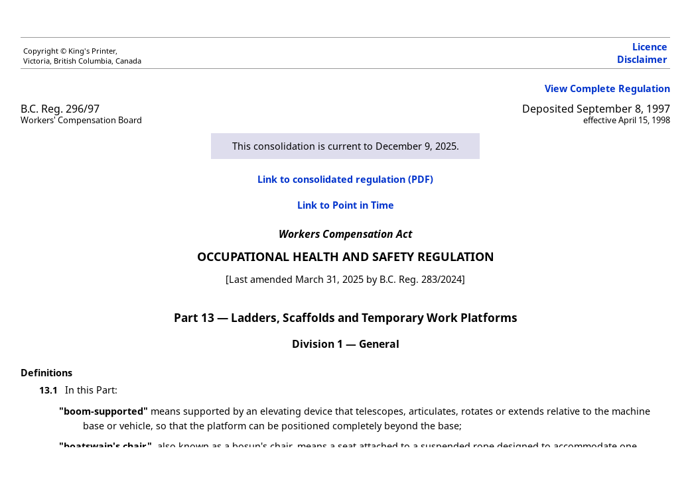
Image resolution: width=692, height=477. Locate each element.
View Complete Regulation (607, 88)
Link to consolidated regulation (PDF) (345, 179)
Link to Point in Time (345, 205)
